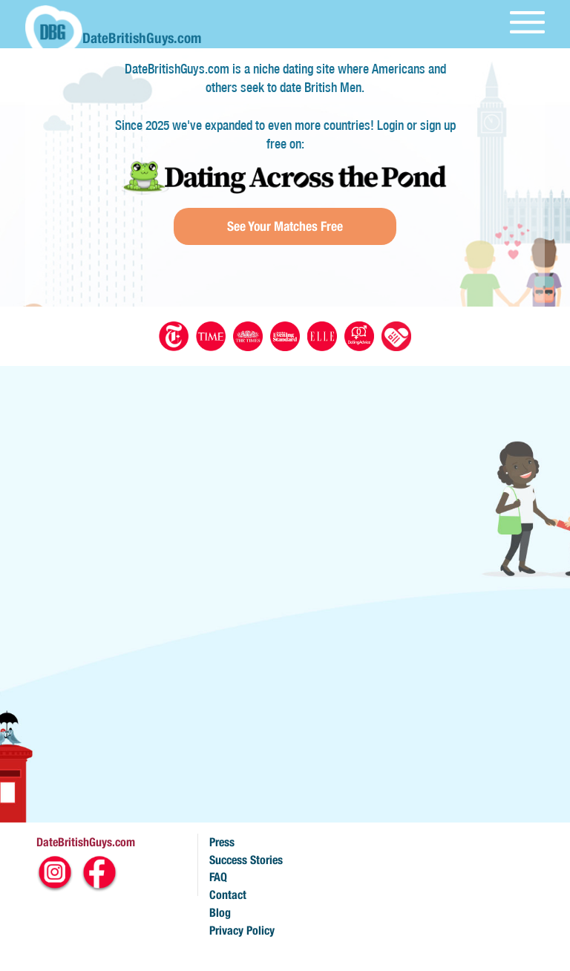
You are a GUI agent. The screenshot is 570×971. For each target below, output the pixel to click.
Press (222, 842)
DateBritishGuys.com (85, 842)
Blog (220, 913)
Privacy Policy (242, 930)
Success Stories (246, 860)
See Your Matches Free (285, 226)
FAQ (218, 877)
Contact (227, 895)
